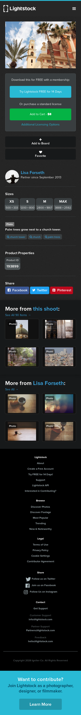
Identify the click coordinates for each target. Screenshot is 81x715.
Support (40, 480)
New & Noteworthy (40, 529)
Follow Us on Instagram (43, 591)
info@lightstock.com (40, 619)
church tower (16, 237)
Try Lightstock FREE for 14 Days (40, 91)
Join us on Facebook (44, 585)
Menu (74, 8)
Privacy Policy (40, 550)
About (40, 463)
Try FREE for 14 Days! (40, 474)
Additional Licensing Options (40, 124)
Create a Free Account (40, 469)
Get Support (40, 608)
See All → (11, 389)
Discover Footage (40, 512)
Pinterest (61, 290)
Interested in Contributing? (40, 491)
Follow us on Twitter (43, 579)
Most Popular (40, 517)
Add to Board (40, 141)
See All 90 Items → (18, 315)
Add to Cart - (40, 114)
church (35, 237)
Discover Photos (40, 507)
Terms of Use (40, 544)
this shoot (45, 309)
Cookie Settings (40, 556)
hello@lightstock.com (40, 641)
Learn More (40, 704)
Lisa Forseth (32, 172)
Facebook (17, 290)
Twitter (40, 290)
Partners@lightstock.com (40, 630)
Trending (40, 523)
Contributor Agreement (40, 561)
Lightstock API (40, 485)
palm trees (52, 237)
